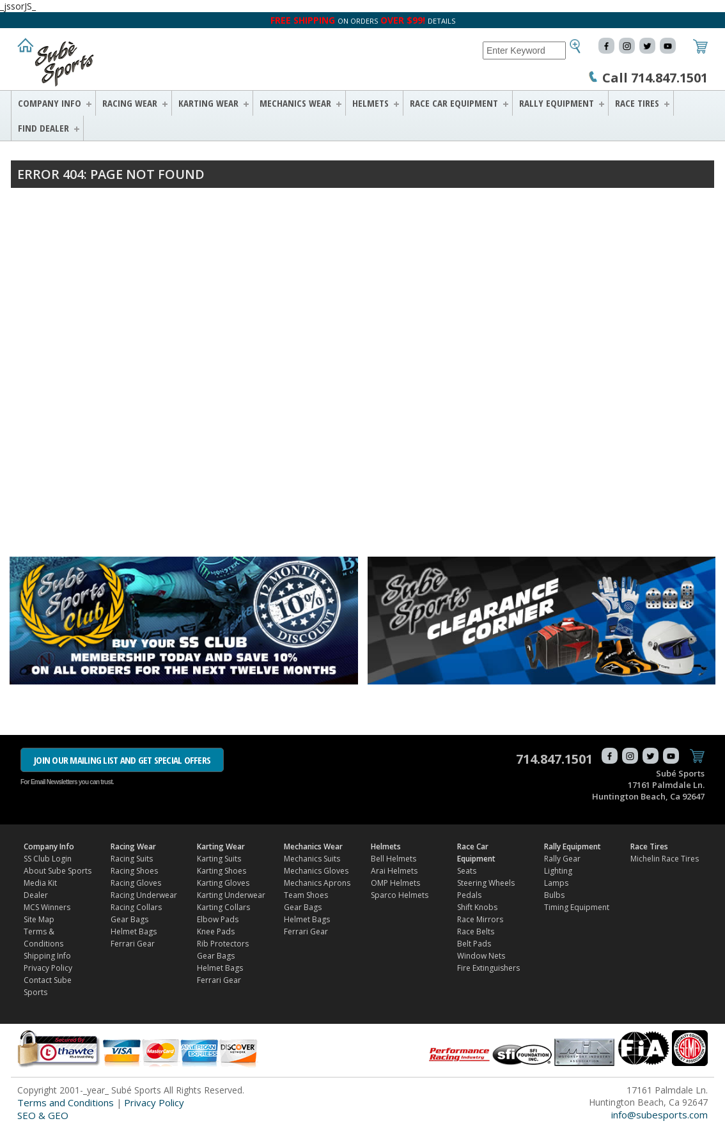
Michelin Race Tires (664, 858)
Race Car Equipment (454, 103)
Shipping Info (47, 955)
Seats (466, 870)
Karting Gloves (223, 882)
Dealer (36, 895)
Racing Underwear (144, 895)
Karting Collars (223, 907)
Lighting (558, 870)
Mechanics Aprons (317, 882)
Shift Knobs (477, 907)
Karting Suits (219, 858)
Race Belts (475, 931)
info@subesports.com (659, 1114)
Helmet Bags (134, 931)
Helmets (370, 103)
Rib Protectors (223, 943)
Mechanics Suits (312, 858)
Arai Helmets (394, 870)
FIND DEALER (43, 127)
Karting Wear (208, 103)
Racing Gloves (136, 882)
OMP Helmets (395, 882)
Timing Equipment (576, 907)
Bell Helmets (393, 858)
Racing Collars (136, 907)
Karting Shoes (221, 870)
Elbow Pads (217, 919)
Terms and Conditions (65, 1102)
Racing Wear (129, 103)
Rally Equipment (556, 103)
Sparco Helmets (399, 895)
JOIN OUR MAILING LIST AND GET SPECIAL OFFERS (122, 759)
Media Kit (40, 882)
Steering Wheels (486, 882)
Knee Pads (216, 931)
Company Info (49, 103)
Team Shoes (306, 895)
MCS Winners (47, 907)
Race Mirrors (480, 919)
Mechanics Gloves (316, 870)
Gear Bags (129, 919)
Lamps (556, 882)
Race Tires (637, 103)
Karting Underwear (231, 895)
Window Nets (481, 955)
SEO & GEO (42, 1115)
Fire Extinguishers (488, 967)
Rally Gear (562, 858)
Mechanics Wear (295, 103)
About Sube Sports (57, 870)
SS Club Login (48, 858)
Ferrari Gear (133, 943)
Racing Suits (132, 858)
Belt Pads (474, 943)
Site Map (39, 919)
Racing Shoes (134, 870)
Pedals (469, 895)
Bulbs (554, 895)
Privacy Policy (48, 967)
